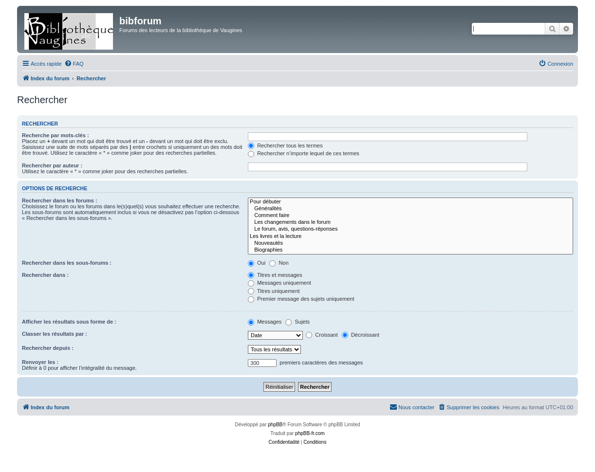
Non (278, 263)
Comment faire (410, 215)
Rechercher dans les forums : (59, 200)
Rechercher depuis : (48, 348)
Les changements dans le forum (410, 222)
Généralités (410, 208)
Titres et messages (275, 275)
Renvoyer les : (40, 362)
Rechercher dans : (45, 275)
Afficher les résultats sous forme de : (69, 322)
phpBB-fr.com (310, 433)
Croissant (322, 335)
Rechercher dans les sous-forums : (67, 263)
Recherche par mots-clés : (55, 135)
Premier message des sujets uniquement (301, 299)
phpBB (275, 424)
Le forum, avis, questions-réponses (410, 229)
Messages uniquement (279, 283)
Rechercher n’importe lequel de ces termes (303, 153)
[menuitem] (74, 64)
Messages (264, 322)
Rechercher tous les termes (285, 145)
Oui (256, 263)
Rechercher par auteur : (52, 165)
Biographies (410, 250)
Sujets (297, 322)
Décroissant (360, 335)
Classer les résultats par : (54, 334)
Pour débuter (410, 202)
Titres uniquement (274, 291)
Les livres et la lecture (410, 236)
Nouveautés (410, 243)
